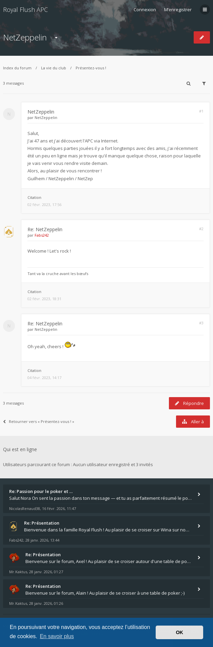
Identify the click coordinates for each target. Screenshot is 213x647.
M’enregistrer (178, 9)
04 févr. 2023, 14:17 (44, 377)
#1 (201, 111)
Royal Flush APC (25, 9)
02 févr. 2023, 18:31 (44, 298)
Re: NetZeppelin (44, 229)
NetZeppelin (25, 37)
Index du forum (17, 67)
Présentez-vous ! (91, 67)
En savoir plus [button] (57, 636)
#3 (201, 322)
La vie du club (53, 67)
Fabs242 (42, 235)
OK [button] (179, 632)
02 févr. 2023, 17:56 (44, 204)
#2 (201, 228)
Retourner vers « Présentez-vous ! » (38, 421)
